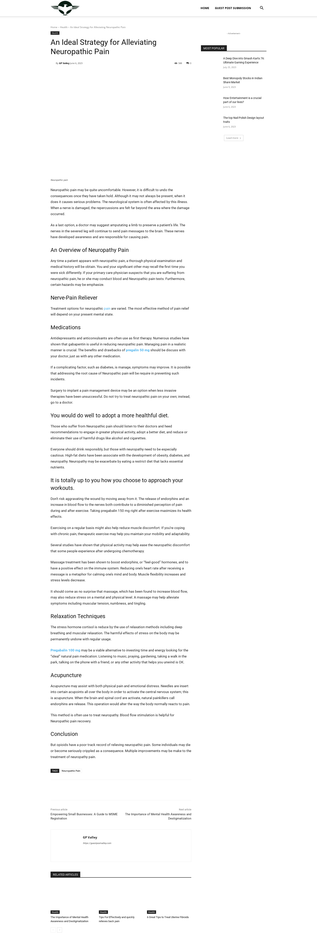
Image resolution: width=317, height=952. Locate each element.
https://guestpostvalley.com (97, 843)
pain (107, 308)
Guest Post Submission (233, 8)
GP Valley (64, 63)
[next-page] (59, 930)
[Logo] (65, 8)
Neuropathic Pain (71, 770)
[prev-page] (53, 930)
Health (64, 27)
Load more (233, 138)
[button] (261, 8)
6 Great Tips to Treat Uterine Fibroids (168, 917)
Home (205, 8)
